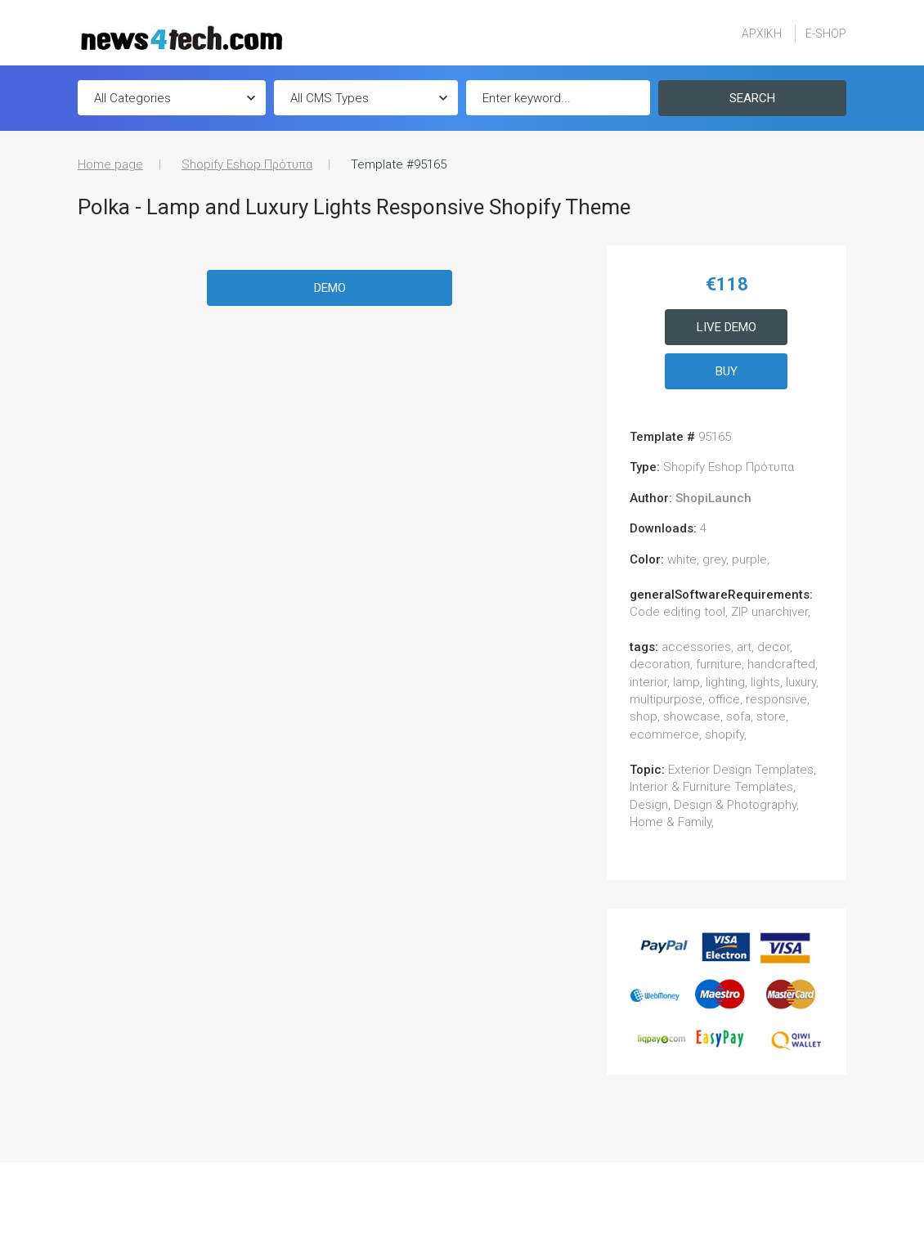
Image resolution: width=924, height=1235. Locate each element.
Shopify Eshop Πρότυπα (247, 164)
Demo (330, 288)
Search (752, 98)
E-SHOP (825, 33)
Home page (110, 164)
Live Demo (726, 327)
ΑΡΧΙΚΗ (762, 33)
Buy (726, 371)
